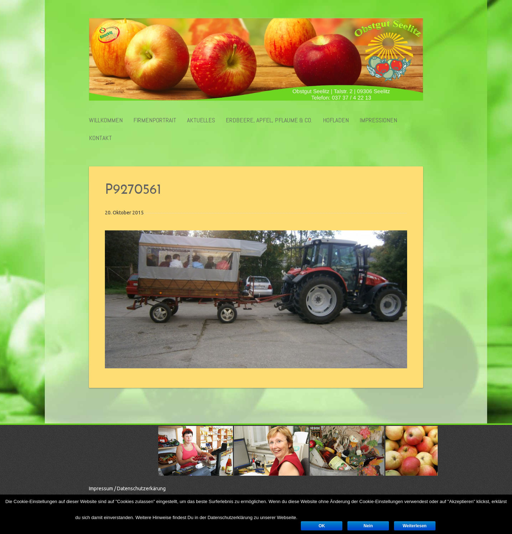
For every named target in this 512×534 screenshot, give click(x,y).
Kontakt (100, 137)
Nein (368, 525)
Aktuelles (201, 120)
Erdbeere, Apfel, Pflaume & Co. (269, 120)
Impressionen (378, 120)
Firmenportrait (154, 120)
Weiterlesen (415, 525)
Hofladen (336, 120)
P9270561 (133, 190)
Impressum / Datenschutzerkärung (127, 488)
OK (322, 525)
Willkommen (106, 120)
